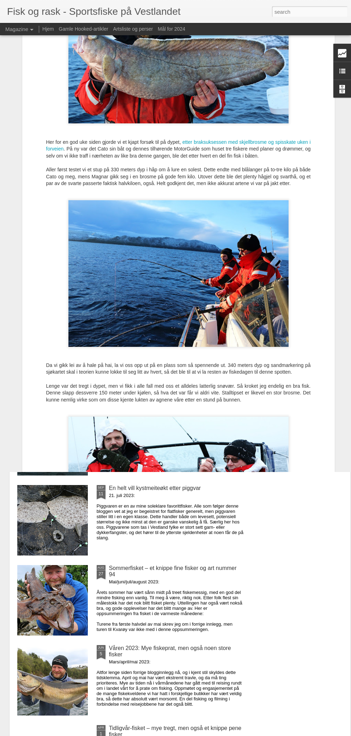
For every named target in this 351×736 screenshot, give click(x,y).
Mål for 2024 (171, 29)
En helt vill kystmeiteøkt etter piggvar (155, 488)
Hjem (48, 29)
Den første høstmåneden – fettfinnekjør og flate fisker (175, 328)
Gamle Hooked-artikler (83, 29)
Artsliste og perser (133, 29)
